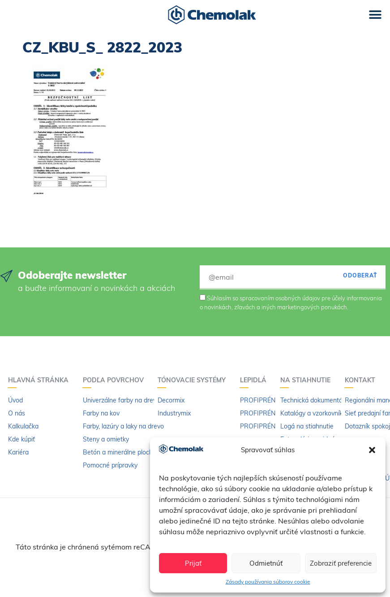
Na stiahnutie (307, 380)
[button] (372, 450)
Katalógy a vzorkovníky (313, 413)
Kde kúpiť (21, 439)
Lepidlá (255, 380)
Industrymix (174, 413)
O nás (16, 413)
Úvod (15, 400)
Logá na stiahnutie (307, 426)
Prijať (193, 563)
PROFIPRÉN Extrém (268, 413)
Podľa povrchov (115, 380)
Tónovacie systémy (194, 380)
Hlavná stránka (40, 380)
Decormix (171, 400)
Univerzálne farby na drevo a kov (130, 400)
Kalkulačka (23, 426)
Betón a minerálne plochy (119, 452)
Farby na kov (101, 413)
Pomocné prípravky (110, 465)
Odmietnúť (266, 563)
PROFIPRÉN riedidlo (269, 426)
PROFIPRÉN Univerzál (272, 400)
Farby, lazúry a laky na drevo (123, 426)
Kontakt (362, 380)
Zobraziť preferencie (341, 563)
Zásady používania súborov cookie (268, 581)
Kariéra (18, 452)
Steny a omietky (106, 439)
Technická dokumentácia (315, 400)
